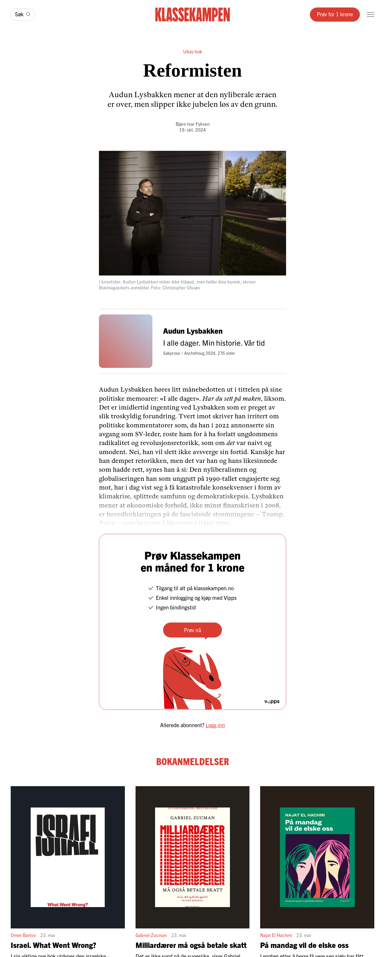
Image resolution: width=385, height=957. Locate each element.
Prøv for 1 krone (335, 14)
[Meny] (370, 14)
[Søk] (22, 15)
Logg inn (215, 725)
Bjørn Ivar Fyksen (193, 124)
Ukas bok (192, 51)
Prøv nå (192, 630)
